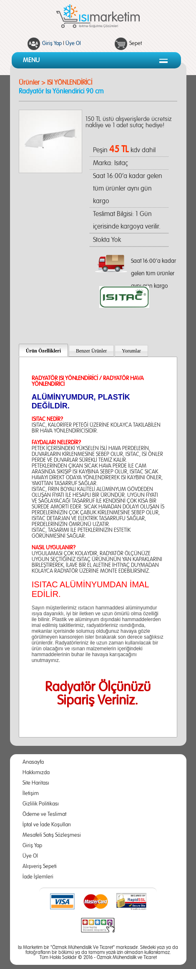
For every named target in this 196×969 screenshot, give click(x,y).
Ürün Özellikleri (43, 351)
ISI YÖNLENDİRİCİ (69, 82)
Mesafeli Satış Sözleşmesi (52, 835)
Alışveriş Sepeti (40, 866)
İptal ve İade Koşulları (47, 825)
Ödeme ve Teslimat (44, 814)
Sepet (135, 43)
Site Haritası (36, 783)
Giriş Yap (52, 43)
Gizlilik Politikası (41, 804)
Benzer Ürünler (91, 351)
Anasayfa (33, 762)
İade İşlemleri (38, 877)
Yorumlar (131, 351)
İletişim (31, 793)
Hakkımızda (36, 772)
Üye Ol (73, 43)
